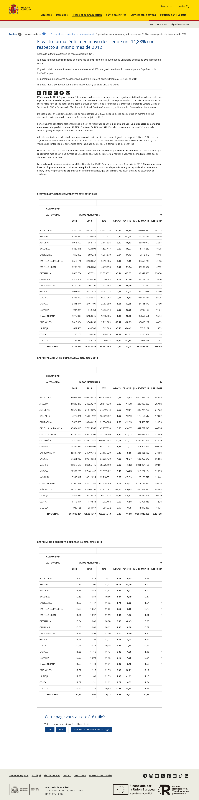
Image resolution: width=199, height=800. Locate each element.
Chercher (181, 26)
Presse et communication (63, 53)
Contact (67, 778)
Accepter (76, 10)
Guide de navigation (18, 778)
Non (61, 749)
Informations (86, 53)
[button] (46, 34)
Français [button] (166, 25)
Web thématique (158, 44)
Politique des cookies (58, 10)
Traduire (15, 53)
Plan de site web (52, 778)
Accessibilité (80, 778)
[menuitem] (46, 34)
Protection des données (100, 778)
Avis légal (36, 778)
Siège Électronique (179, 44)
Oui (49, 749)
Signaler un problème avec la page (91, 749)
